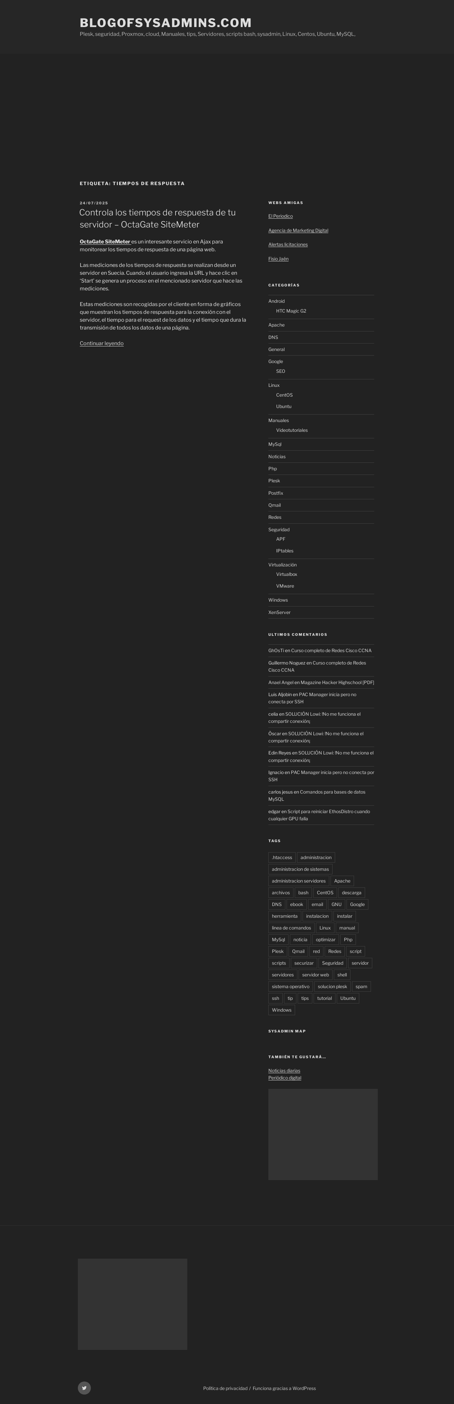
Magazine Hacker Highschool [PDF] (337, 682)
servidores (283, 974)
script (356, 951)
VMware (285, 586)
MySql (274, 444)
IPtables (284, 550)
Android (276, 301)
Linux (274, 385)
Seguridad (279, 529)
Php (272, 468)
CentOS (284, 395)
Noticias (277, 456)
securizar (304, 963)
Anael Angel (280, 682)
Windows (278, 600)
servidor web (315, 974)
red (316, 951)
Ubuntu (283, 406)
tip (290, 998)
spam (361, 986)
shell (342, 974)
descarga (352, 892)
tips (305, 998)
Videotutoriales (292, 430)
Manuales (278, 420)
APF (280, 539)
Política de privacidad (225, 1388)
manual (347, 927)
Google (275, 361)
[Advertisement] (227, 102)
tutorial (324, 998)
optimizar (325, 939)
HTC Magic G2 (291, 311)
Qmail (274, 505)
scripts (279, 963)
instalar (344, 916)
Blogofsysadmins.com (166, 23)
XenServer (279, 612)
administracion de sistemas (300, 869)
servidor (360, 963)
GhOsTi (276, 650)
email (317, 904)
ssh (275, 998)
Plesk (274, 480)
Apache (276, 325)
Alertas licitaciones (288, 244)
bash (303, 892)
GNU (337, 904)
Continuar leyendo (102, 343)
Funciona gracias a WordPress (284, 1388)
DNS (273, 337)
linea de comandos (291, 927)
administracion (316, 857)
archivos (281, 892)
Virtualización (282, 564)
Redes (274, 517)
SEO (280, 371)
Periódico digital (284, 1077)
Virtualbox (286, 574)
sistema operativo (290, 986)
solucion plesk (332, 986)
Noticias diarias (284, 1070)
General (276, 349)
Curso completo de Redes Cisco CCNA (331, 650)
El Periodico (280, 216)
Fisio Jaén (278, 258)
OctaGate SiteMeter (105, 242)
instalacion (317, 916)
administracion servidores (299, 881)
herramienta (285, 916)
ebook (296, 904)
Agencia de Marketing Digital (298, 230)
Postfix (275, 493)
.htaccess (282, 857)
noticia (300, 939)
